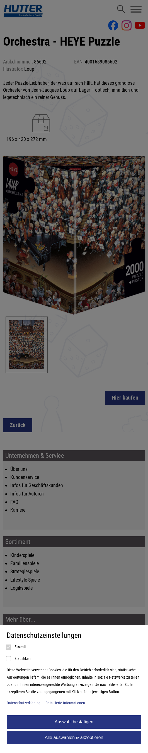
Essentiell (18, 647)
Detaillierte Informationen (65, 703)
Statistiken (19, 659)
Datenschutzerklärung (23, 703)
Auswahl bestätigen (74, 721)
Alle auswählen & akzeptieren (74, 737)
